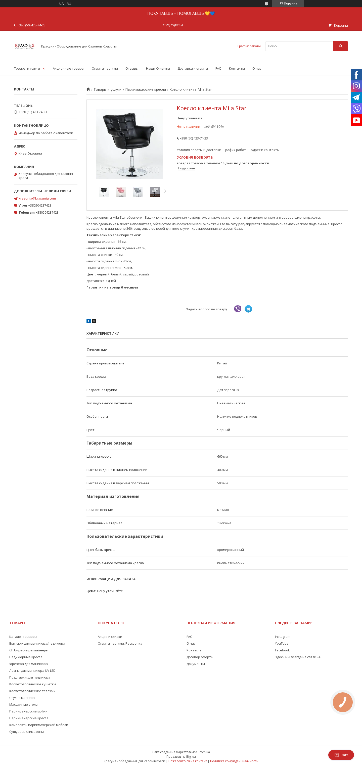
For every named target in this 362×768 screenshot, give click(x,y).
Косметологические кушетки (32, 684)
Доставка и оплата (192, 68)
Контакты (237, 68)
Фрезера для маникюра (28, 663)
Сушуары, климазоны (26, 731)
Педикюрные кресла (25, 657)
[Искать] (340, 46)
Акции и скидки (110, 636)
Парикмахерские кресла (145, 89)
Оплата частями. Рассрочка (120, 643)
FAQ (218, 68)
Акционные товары (68, 68)
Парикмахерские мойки (28, 711)
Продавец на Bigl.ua (181, 756)
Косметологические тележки (32, 691)
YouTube (282, 643)
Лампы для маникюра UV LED (32, 670)
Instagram (282, 636)
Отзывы (132, 68)
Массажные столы (23, 704)
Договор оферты (200, 657)
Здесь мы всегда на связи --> (298, 657)
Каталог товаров (23, 636)
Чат (341, 755)
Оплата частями (105, 68)
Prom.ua (204, 752)
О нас (256, 68)
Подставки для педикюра (29, 677)
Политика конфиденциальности (234, 761)
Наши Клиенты (158, 68)
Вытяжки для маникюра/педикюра (37, 643)
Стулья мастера (22, 697)
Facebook (282, 650)
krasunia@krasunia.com (37, 198)
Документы (196, 663)
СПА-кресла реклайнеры (29, 650)
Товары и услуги (27, 68)
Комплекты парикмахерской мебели (38, 725)
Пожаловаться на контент (187, 761)
